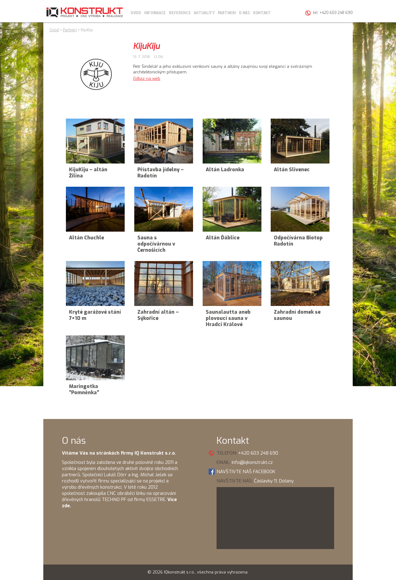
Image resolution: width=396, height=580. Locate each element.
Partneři (227, 13)
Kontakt (262, 13)
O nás (244, 13)
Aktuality (204, 13)
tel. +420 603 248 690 (333, 12)
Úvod (136, 13)
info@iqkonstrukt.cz (252, 462)
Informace (155, 13)
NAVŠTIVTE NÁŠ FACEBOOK (246, 472)
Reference (180, 13)
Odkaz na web (146, 78)
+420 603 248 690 (258, 453)
